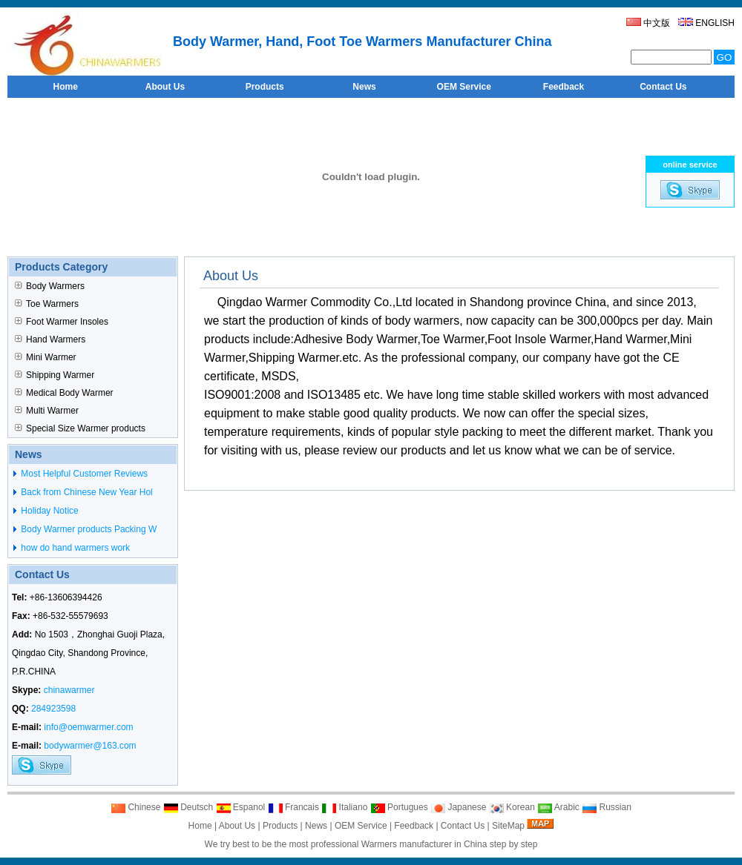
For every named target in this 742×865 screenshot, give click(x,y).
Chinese (135, 807)
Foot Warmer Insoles (61, 321)
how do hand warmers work (74, 548)
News (316, 826)
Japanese (458, 807)
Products (280, 826)
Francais (293, 807)
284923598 (53, 708)
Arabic (558, 807)
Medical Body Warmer (64, 393)
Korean (512, 807)
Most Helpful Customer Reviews (83, 473)
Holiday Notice (49, 511)
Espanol (241, 807)
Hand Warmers (50, 339)
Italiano (344, 807)
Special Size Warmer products (80, 428)
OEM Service (361, 826)
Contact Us (463, 826)
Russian (606, 807)
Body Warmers (50, 286)
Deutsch (188, 807)
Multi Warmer (47, 410)
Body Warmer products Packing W (88, 529)
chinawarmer (69, 690)
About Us (237, 826)
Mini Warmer (45, 357)
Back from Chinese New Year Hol (86, 492)
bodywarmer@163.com (90, 745)
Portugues (399, 807)
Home (200, 826)
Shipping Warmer (54, 375)
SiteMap (508, 826)
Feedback (413, 826)
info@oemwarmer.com (88, 727)
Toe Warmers (47, 304)
